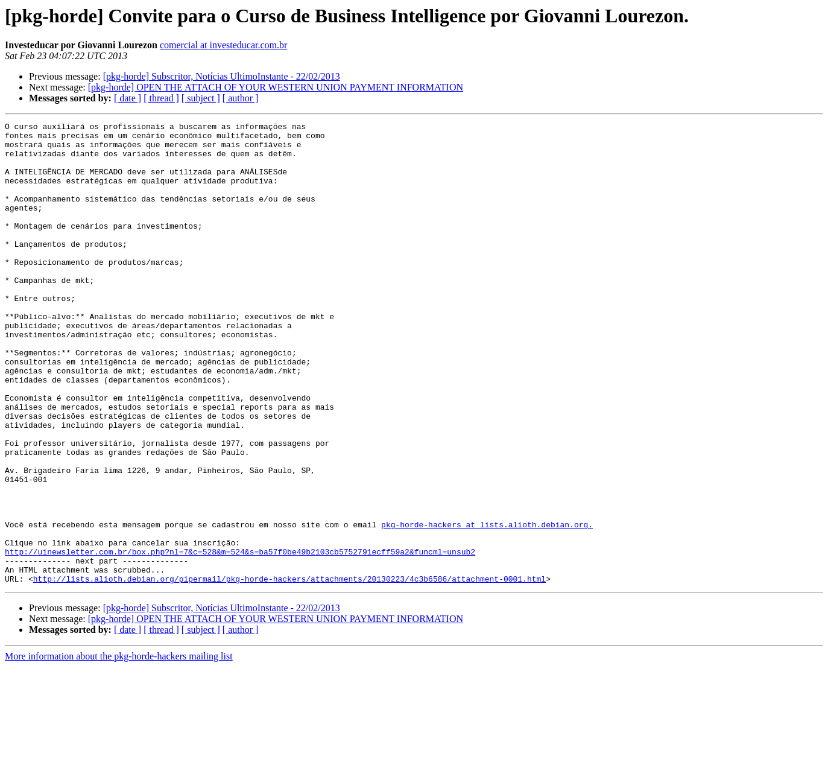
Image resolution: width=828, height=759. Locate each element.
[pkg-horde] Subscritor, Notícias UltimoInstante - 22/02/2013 (221, 76)
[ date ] (127, 98)
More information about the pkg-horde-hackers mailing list (119, 748)
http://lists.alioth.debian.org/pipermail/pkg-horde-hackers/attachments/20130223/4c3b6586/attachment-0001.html (289, 670)
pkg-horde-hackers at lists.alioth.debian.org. (487, 605)
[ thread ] (161, 98)
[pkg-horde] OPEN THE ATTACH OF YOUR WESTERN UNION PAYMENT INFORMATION (275, 87)
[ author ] (241, 98)
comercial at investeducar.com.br (223, 45)
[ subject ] (201, 98)
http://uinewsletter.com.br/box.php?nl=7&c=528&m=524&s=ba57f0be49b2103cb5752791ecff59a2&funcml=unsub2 (240, 638)
